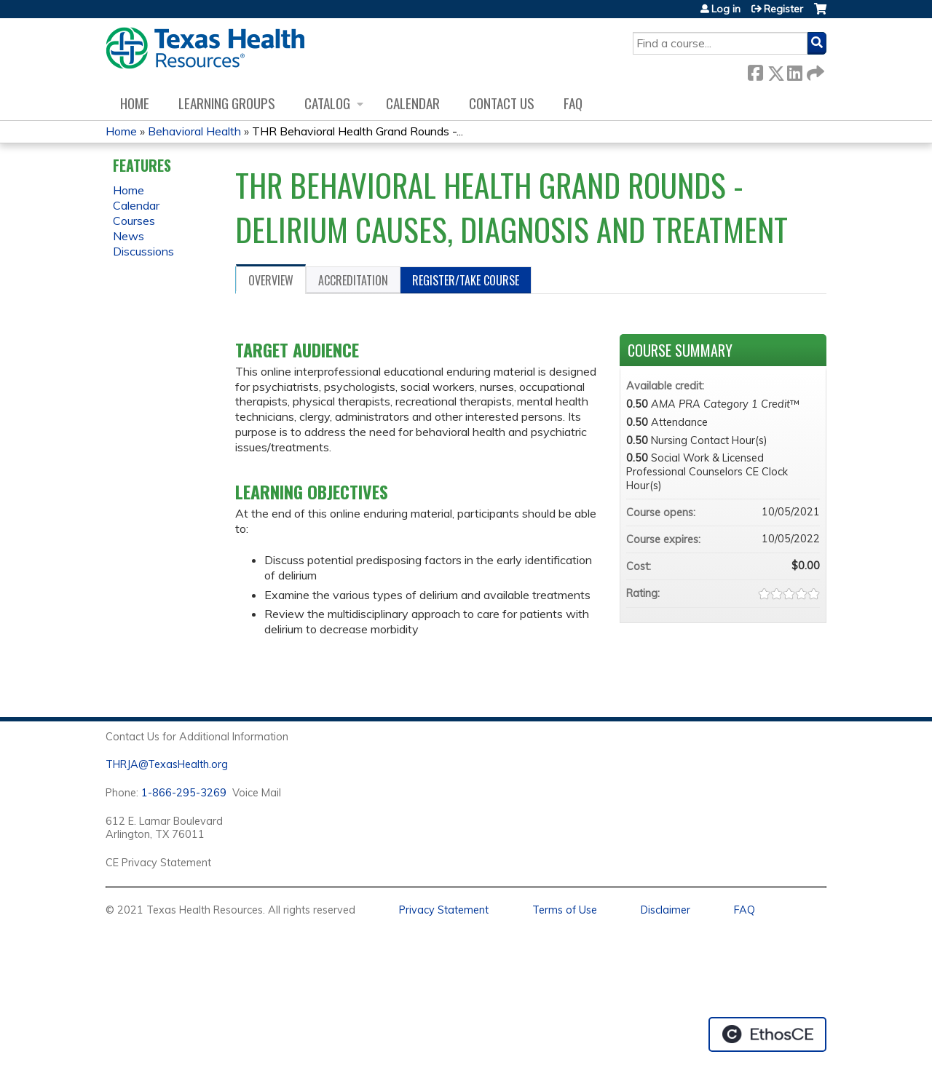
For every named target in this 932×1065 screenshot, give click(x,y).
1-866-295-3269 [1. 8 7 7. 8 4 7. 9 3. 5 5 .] (183, 792)
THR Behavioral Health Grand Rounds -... (357, 131)
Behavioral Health (194, 131)
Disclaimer (665, 909)
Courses (134, 220)
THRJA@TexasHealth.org (167, 764)
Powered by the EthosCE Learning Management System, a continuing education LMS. (767, 1034)
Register (783, 9)
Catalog (327, 103)
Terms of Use (564, 909)
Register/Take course (465, 280)
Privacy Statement (444, 909)
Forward (814, 70)
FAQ (573, 103)
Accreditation (353, 280)
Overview (270, 280)
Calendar (413, 103)
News (128, 236)
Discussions (143, 251)
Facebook (755, 70)
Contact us (501, 103)
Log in (726, 9)
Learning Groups (226, 103)
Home (134, 103)
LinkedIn (794, 70)
